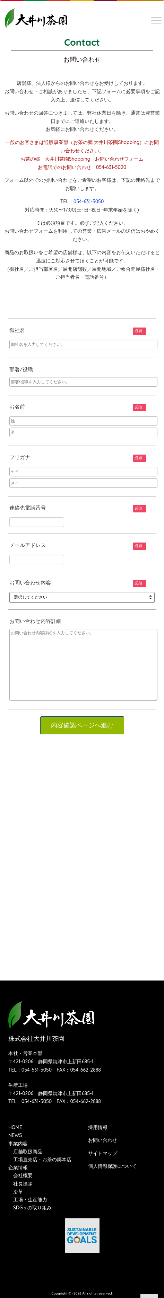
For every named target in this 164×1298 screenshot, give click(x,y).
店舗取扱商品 (27, 1151)
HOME (15, 1127)
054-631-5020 (111, 167)
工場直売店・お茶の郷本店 (42, 1159)
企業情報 (18, 1167)
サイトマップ (102, 1153)
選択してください (30, 597)
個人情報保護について (112, 1166)
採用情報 (97, 1127)
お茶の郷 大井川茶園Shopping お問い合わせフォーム (82, 159)
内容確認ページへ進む (82, 725)
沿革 (18, 1192)
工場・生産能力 (30, 1200)
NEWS (15, 1135)
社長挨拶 (23, 1184)
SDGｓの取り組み (32, 1208)
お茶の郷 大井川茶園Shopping (106, 142)
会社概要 (23, 1175)
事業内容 (18, 1143)
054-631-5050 (89, 201)
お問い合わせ (102, 1140)
